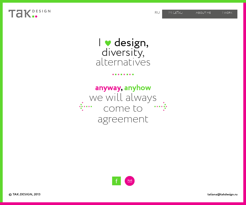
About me (203, 12)
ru (157, 12)
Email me (130, 181)
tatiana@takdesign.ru (222, 194)
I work (227, 12)
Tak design (30, 14)
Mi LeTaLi (176, 12)
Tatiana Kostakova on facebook (116, 181)
